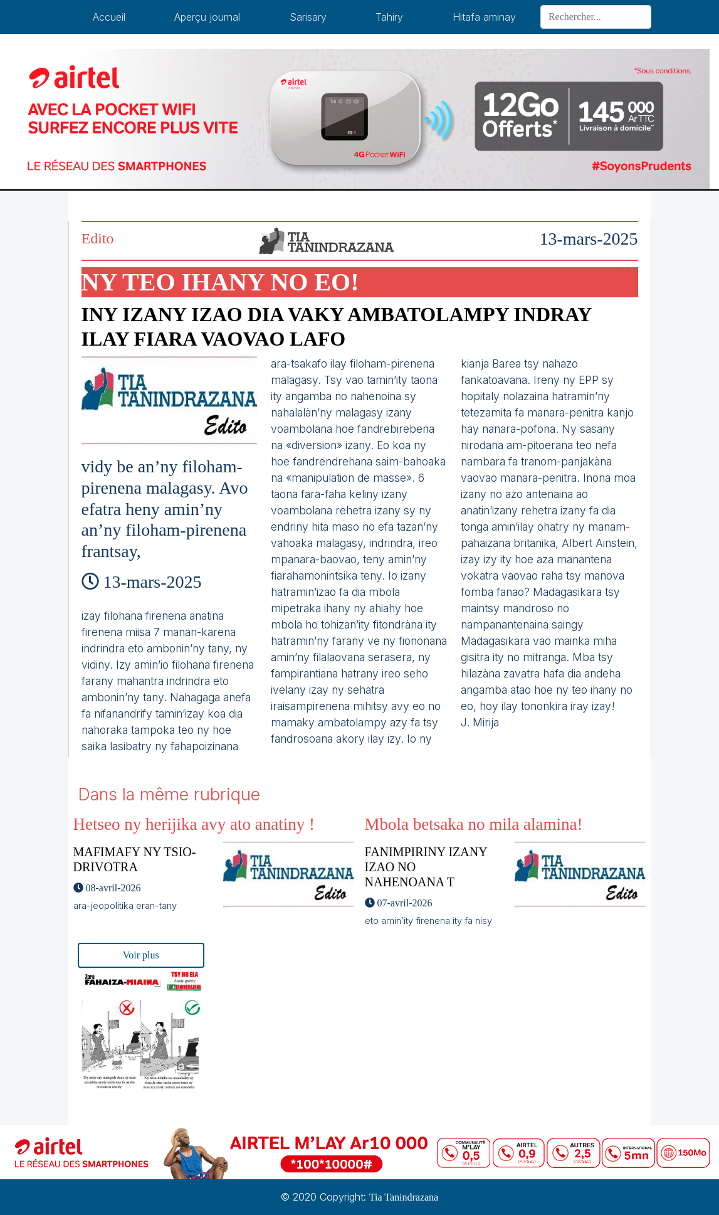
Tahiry (389, 17)
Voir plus (141, 955)
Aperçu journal (207, 17)
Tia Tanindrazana (403, 1197)
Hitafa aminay (484, 17)
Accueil (109, 17)
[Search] (595, 17)
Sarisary (308, 17)
